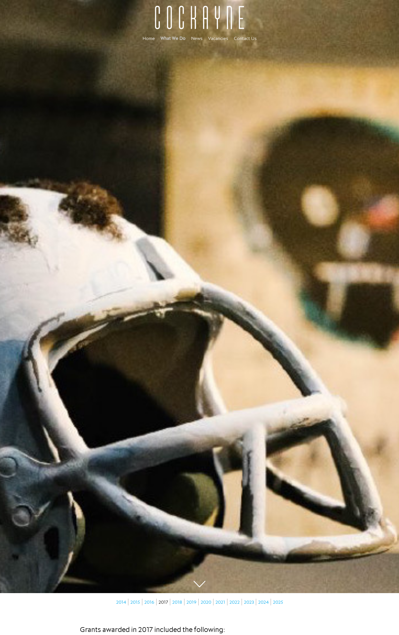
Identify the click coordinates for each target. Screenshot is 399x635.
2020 (206, 602)
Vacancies (218, 38)
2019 (191, 602)
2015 (135, 602)
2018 (177, 602)
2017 (163, 602)
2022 (234, 602)
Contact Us (245, 38)
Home (149, 38)
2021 (220, 602)
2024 (263, 602)
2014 (121, 602)
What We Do (173, 38)
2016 (149, 602)
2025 (278, 602)
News (197, 38)
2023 (249, 602)
